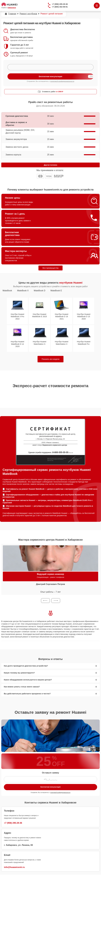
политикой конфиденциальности (62, 81)
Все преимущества (50, 268)
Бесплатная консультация (50, 787)
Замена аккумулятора (16, 139)
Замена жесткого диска (17, 147)
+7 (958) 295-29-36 (60, 4)
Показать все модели (50, 359)
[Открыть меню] (97, 5)
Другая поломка (50, 165)
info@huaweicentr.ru (14, 867)
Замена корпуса (13, 155)
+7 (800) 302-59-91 (60, 7)
